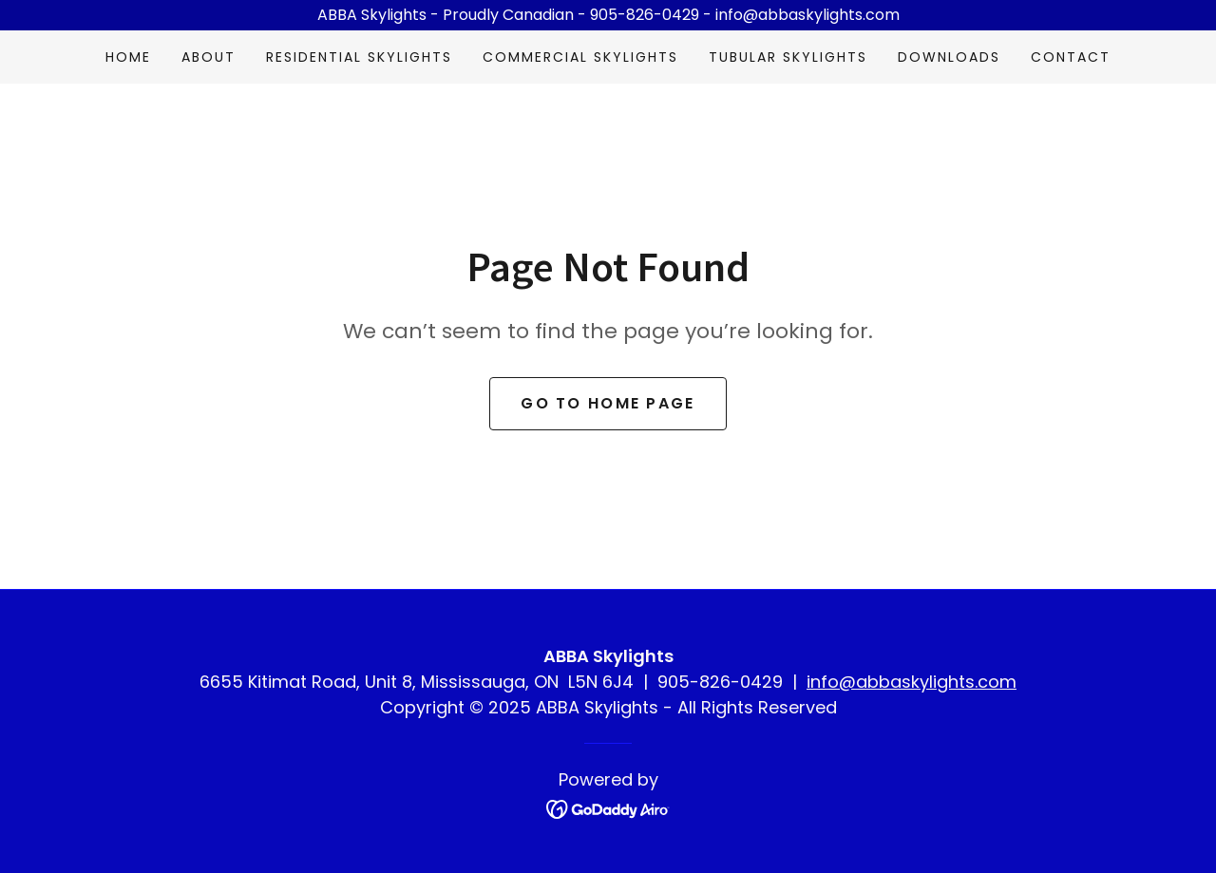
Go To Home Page (607, 403)
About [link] (208, 56)
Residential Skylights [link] (359, 56)
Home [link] (128, 56)
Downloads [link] (949, 56)
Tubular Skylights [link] (788, 56)
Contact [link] (1071, 56)
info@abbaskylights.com (911, 681)
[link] (608, 808)
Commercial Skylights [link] (580, 56)
